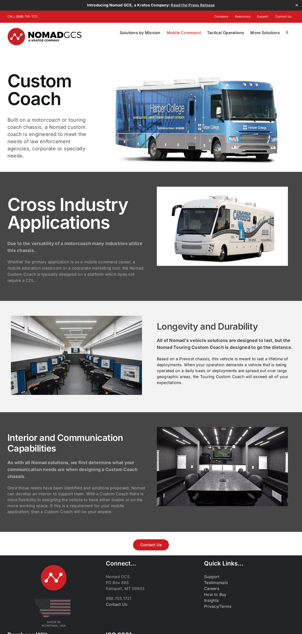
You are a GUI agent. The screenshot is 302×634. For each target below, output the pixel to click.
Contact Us (116, 604)
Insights (211, 600)
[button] (287, 33)
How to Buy (215, 594)
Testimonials (216, 582)
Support (211, 576)
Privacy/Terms (217, 606)
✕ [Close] (296, 5)
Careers (211, 588)
